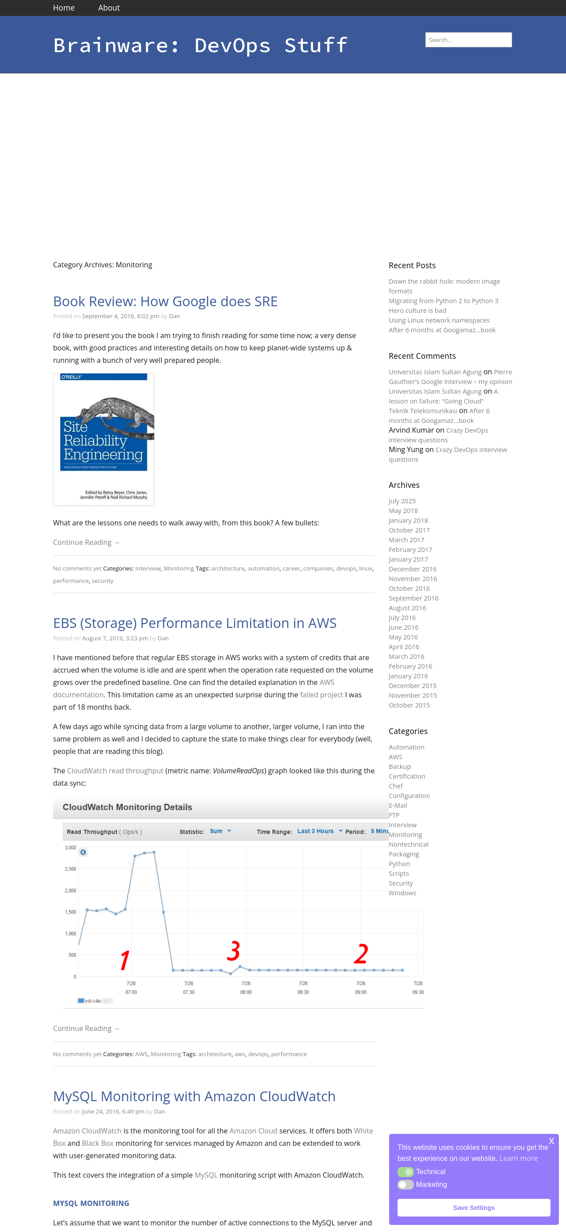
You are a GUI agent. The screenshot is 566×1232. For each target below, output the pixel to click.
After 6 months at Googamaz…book (442, 329)
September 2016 (414, 597)
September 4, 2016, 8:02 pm (120, 316)
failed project (322, 695)
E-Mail (398, 805)
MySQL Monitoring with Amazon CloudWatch (194, 1096)
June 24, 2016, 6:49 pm (113, 1111)
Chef (395, 785)
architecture (228, 568)
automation (263, 568)
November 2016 (413, 578)
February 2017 (410, 549)
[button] (406, 1172)
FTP (394, 814)
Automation (406, 746)
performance (71, 581)
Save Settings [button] (474, 1207)
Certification (407, 776)
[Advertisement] (83, 160)
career (291, 568)
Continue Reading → (86, 542)
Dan (174, 316)
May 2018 (403, 510)
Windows (402, 892)
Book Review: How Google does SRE (165, 301)
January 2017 (408, 559)
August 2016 (407, 607)
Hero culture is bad (417, 310)
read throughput (136, 771)
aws (240, 1054)
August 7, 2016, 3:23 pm (115, 638)
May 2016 (403, 636)
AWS (141, 1054)
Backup (400, 766)
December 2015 (412, 685)
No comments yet (77, 568)
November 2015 (413, 695)
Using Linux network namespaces (439, 320)
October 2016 (409, 588)
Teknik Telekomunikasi (423, 410)
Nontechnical (408, 844)
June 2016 (403, 627)
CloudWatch (87, 771)
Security (401, 882)
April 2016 (404, 646)
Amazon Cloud (253, 1131)
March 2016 (406, 656)
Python (399, 863)
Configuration (409, 795)
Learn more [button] (519, 1158)
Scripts (399, 873)
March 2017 (406, 539)
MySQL (206, 1175)
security (103, 581)
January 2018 (408, 520)
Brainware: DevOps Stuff (200, 44)
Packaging (404, 853)
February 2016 (410, 666)
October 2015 (409, 704)
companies (318, 568)
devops (346, 568)
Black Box (98, 1143)
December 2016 (412, 568)
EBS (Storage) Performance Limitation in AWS (195, 622)
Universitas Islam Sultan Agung (435, 371)
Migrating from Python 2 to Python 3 (443, 300)
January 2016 (408, 675)
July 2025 (402, 500)
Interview (148, 568)
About (109, 7)
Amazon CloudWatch (87, 1131)
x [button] (552, 1140)
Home (64, 7)
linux (365, 568)
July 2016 (402, 617)
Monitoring (179, 568)
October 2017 (409, 529)
